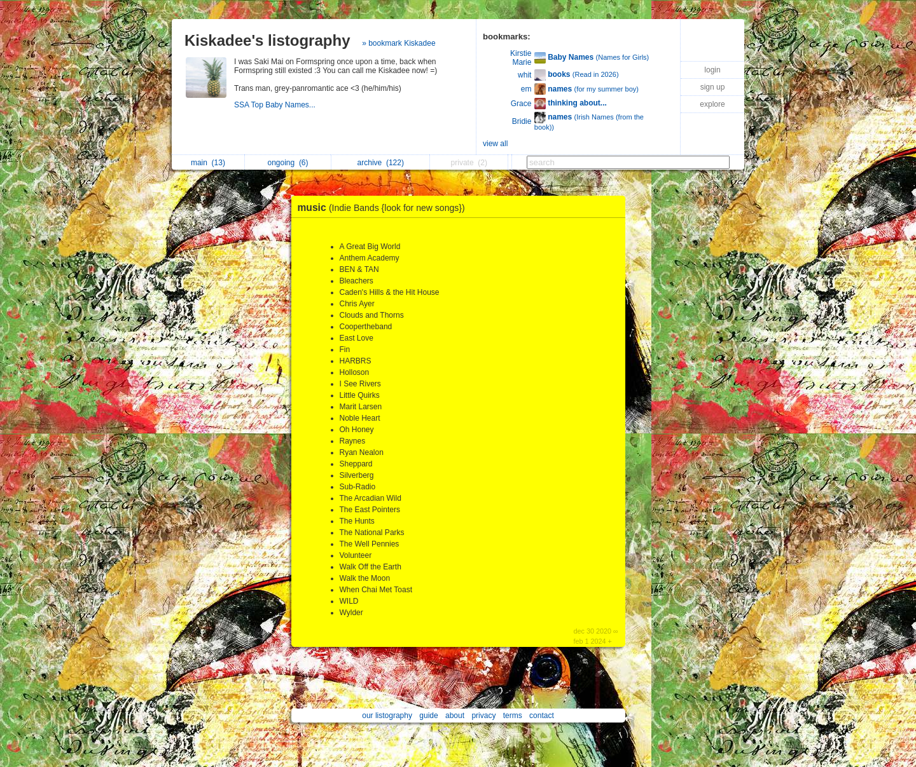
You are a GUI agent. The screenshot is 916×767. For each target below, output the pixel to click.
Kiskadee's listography (267, 40)
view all (495, 143)
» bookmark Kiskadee (398, 43)
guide (428, 715)
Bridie (522, 121)
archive (380, 162)
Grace (521, 103)
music (384, 207)
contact (541, 715)
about (454, 715)
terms (512, 715)
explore (712, 104)
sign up (712, 87)
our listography (387, 715)
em (526, 89)
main (208, 162)
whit (524, 75)
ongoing (287, 162)
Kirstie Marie (520, 58)
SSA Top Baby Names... (275, 104)
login (712, 69)
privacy (483, 715)
